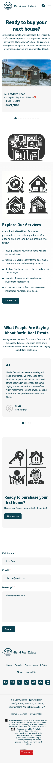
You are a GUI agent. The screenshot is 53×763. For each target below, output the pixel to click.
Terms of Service (19, 714)
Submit (8, 629)
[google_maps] (40, 682)
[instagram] (12, 682)
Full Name (9, 553)
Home (9, 665)
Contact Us (10, 300)
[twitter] (19, 682)
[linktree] (33, 682)
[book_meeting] (47, 682)
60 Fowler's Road (14, 94)
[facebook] (5, 682)
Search (18, 665)
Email (6, 570)
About (19, 672)
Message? (9, 587)
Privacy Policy (35, 714)
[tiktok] (26, 682)
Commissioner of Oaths (36, 665)
